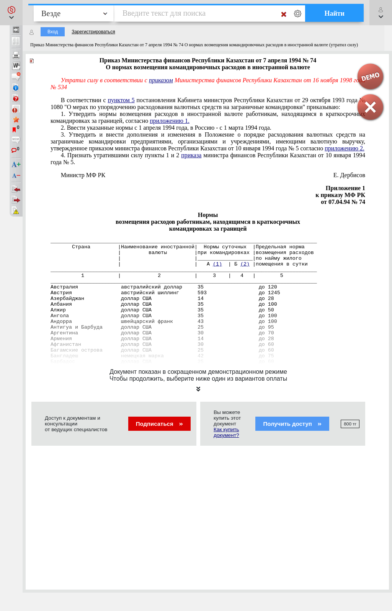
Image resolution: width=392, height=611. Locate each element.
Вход (52, 31)
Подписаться (159, 423)
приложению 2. (344, 148)
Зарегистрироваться (93, 31)
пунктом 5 (121, 100)
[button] (11, 12)
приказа (191, 155)
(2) (245, 264)
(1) (217, 264)
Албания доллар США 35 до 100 (164, 304)
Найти (334, 13)
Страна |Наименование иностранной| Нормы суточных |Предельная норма (178, 247)
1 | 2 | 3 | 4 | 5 (167, 276)
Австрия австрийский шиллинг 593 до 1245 (165, 293)
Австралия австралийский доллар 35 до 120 (164, 287)
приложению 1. (169, 120)
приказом (161, 80)
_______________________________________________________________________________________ (184, 241)
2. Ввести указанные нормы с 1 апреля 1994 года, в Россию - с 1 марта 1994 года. (166, 127)
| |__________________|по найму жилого (176, 258)
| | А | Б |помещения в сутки (179, 264)
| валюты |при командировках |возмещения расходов (182, 253)
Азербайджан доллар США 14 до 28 (162, 298)
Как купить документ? (226, 432)
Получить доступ (292, 423)
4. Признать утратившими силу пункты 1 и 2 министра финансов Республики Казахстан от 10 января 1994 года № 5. (208, 158)
